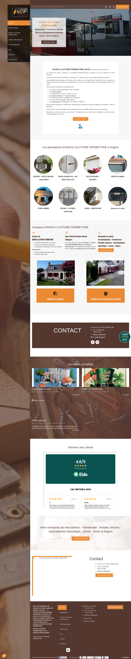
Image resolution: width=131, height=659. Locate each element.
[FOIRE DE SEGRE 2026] (105, 377)
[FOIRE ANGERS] (55, 409)
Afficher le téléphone (99, 334)
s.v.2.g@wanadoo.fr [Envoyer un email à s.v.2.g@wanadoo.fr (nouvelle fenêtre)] (99, 337)
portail (64, 100)
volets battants (56, 91)
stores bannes (56, 102)
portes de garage (70, 95)
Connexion (125, 657)
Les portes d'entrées (55, 95)
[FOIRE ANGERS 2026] (55, 377)
